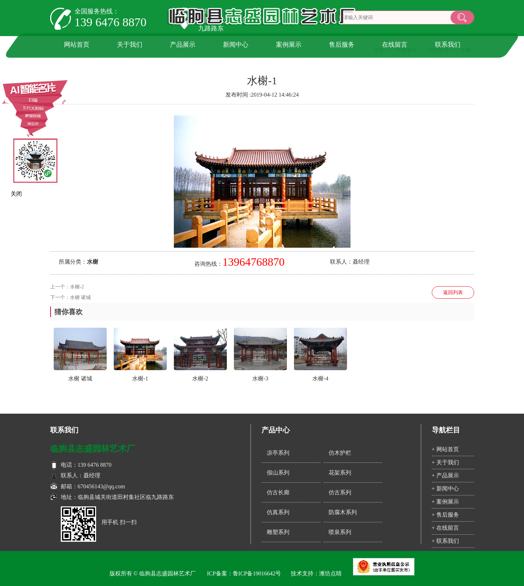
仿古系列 (340, 492)
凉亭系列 (278, 453)
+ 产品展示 (445, 475)
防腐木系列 (343, 512)
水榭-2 (77, 286)
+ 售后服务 (445, 515)
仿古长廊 (278, 492)
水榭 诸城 (80, 297)
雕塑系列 (278, 532)
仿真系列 (278, 512)
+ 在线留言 (445, 528)
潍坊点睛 (330, 573)
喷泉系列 (340, 532)
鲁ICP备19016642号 (257, 573)
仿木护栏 (340, 453)
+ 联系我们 (445, 541)
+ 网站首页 (445, 449)
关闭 (16, 194)
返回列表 (453, 292)
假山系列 (278, 473)
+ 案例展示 (445, 502)
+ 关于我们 (445, 462)
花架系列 (340, 473)
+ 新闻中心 (445, 489)
